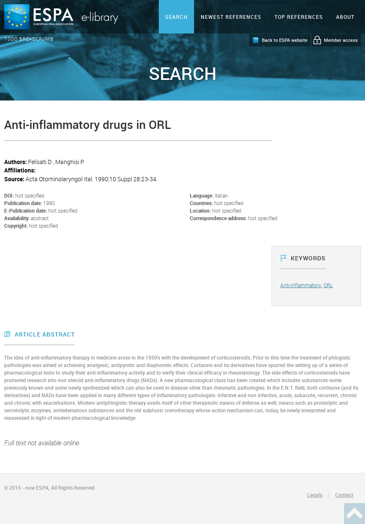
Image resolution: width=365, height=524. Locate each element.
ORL (328, 285)
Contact (344, 494)
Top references (298, 16)
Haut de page (354, 513)
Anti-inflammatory (300, 285)
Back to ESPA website (285, 40)
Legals (314, 494)
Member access (341, 40)
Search (176, 16)
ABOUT (345, 16)
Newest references (231, 16)
